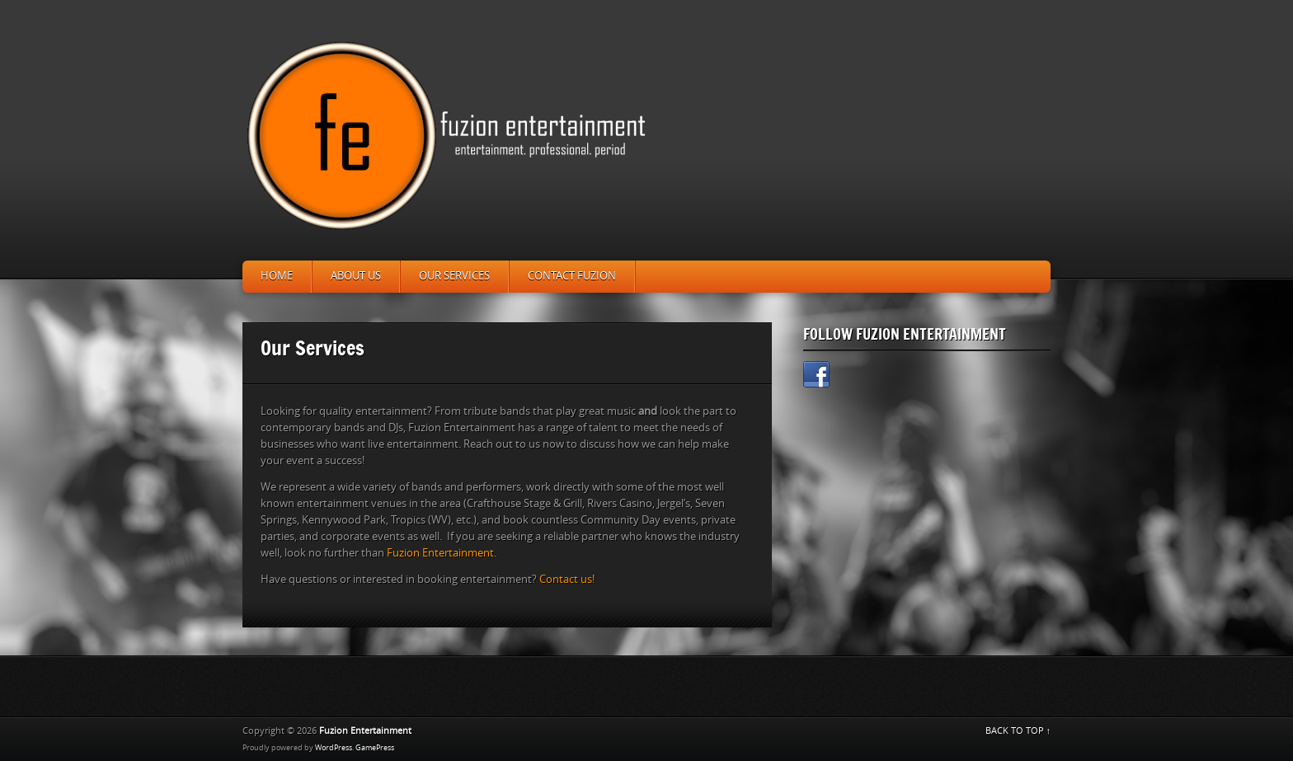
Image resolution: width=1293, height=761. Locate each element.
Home (277, 276)
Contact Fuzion (572, 276)
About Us (356, 276)
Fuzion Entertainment (440, 553)
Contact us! (567, 579)
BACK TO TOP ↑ (1018, 731)
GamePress (374, 748)
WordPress (333, 748)
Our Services (454, 276)
